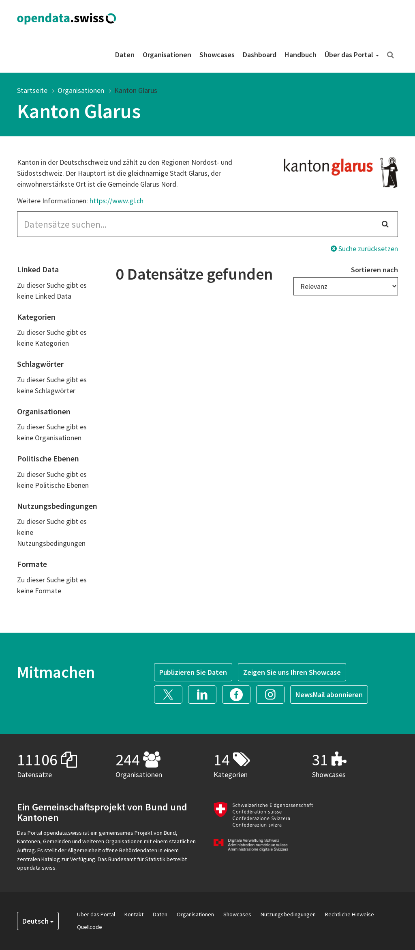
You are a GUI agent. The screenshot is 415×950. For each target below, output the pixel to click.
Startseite (32, 90)
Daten (125, 54)
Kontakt (133, 914)
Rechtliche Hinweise (349, 914)
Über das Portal (352, 54)
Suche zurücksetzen (364, 248)
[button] (171, 693)
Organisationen (167, 54)
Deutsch (37, 921)
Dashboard (259, 54)
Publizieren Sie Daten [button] (193, 672)
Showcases (217, 54)
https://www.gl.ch (116, 200)
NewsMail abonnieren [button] (329, 694)
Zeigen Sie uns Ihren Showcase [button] (292, 672)
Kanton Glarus (135, 90)
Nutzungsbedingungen (288, 914)
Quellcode (89, 927)
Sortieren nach (374, 269)
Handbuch (301, 54)
